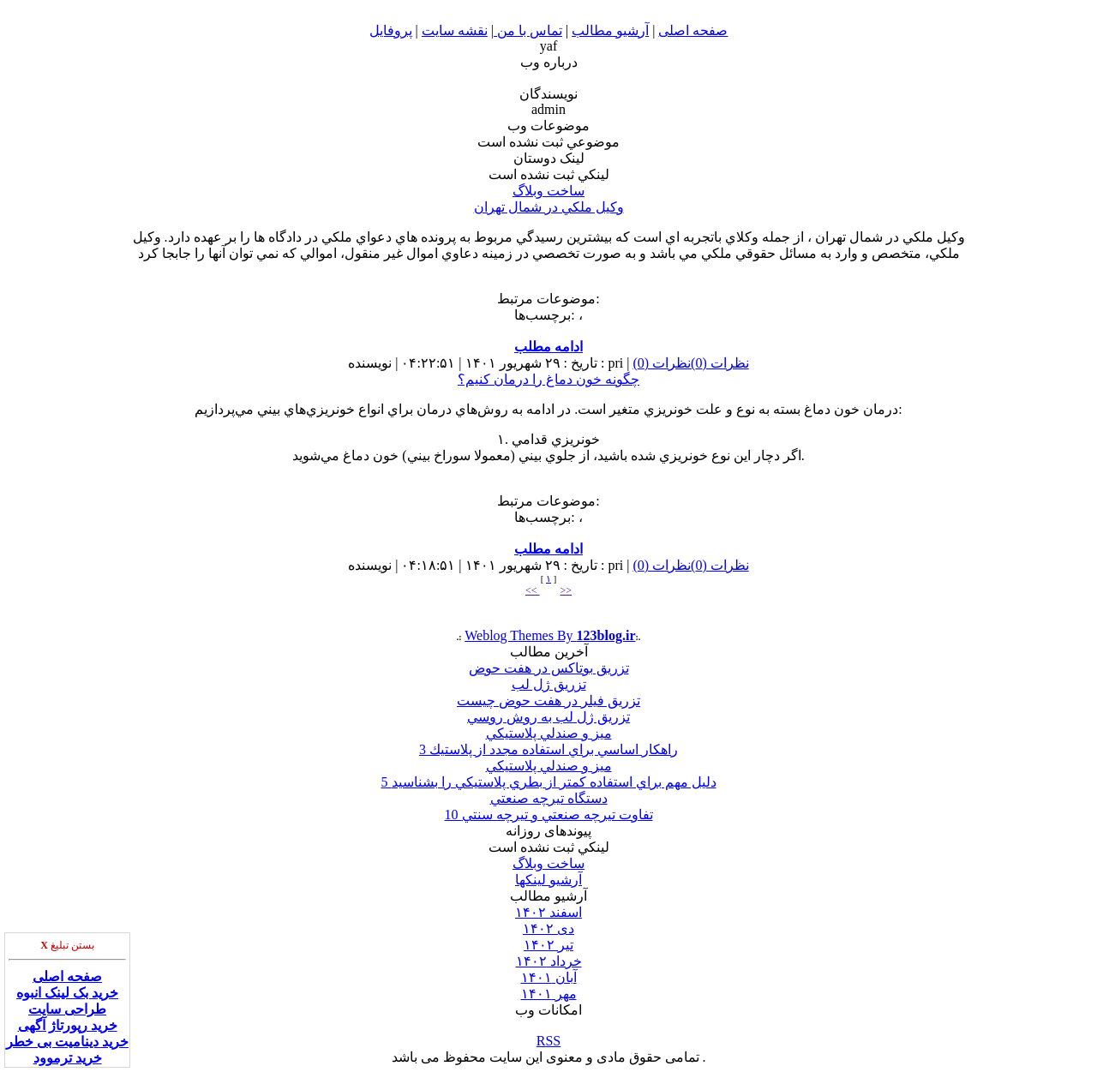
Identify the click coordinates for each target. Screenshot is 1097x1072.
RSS (548, 1040)
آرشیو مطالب (610, 30)
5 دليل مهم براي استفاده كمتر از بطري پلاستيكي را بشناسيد (548, 782)
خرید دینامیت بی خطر (67, 1041)
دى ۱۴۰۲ (548, 928)
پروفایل (390, 30)
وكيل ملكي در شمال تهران (549, 207)
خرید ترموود (67, 1058)
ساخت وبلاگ (548, 190)
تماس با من (528, 30)
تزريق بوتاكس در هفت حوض (549, 668)
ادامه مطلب (548, 346)
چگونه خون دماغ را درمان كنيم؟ (548, 379)
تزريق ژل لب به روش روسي (548, 717)
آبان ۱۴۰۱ (549, 977)
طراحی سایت (67, 1009)
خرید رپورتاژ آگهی (67, 1025)
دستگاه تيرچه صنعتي (549, 798)
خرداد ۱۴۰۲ (549, 961)
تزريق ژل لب (549, 684)
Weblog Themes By (550, 635)
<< (532, 590)
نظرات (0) (720, 363)
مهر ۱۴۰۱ (549, 993)
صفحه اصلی (67, 976)
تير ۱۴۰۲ (548, 944)
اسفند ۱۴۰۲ (548, 912)
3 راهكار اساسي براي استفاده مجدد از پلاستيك (548, 749)
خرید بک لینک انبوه (67, 992)
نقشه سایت (455, 30)
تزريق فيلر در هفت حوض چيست (548, 700)
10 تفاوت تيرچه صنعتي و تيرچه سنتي (549, 814)
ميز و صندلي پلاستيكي (549, 733)
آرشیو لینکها (548, 879)
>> (566, 590)
